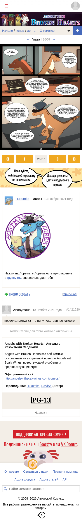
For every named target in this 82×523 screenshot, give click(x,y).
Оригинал (70, 294)
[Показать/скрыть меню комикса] (69, 30)
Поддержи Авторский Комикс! (41, 434)
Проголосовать (19, 294)
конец (20, 30)
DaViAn (46, 386)
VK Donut (69, 443)
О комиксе (47, 30)
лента (31, 30)
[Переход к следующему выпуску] (41, 97)
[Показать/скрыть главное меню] (6, 6)
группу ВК (14, 277)
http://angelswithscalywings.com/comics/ (32, 378)
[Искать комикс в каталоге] (5, 489)
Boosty (46, 443)
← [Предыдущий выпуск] (28, 39)
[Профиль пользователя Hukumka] (9, 200)
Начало (7, 30)
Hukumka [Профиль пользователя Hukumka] (22, 199)
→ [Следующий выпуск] (54, 39)
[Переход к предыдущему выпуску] (10, 97)
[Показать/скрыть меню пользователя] (75, 6)
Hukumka (33, 386)
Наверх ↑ (41, 412)
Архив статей (49, 479)
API (65, 479)
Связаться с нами (35, 471)
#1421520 (73, 309)
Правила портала (65, 471)
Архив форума (24, 479)
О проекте (11, 471)
